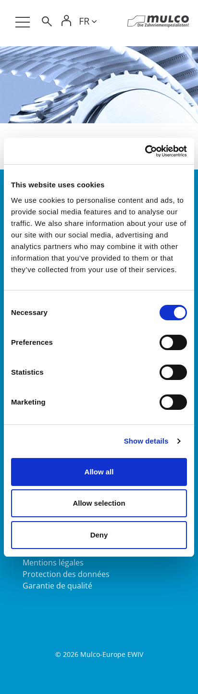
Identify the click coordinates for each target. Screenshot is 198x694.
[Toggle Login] (66, 23)
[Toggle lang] (87, 22)
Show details (146, 441)
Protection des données (66, 574)
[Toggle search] (46, 23)
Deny (99, 535)
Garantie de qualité (57, 585)
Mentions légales (53, 562)
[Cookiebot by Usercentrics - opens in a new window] (145, 151)
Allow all (99, 472)
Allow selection (99, 503)
